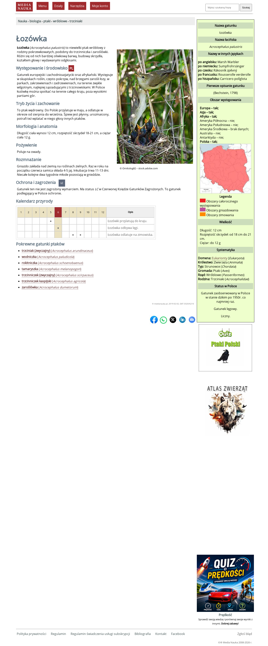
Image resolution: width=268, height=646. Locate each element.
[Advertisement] (225, 496)
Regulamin (58, 634)
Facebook (178, 634)
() (57, 251)
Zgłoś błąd (244, 634)
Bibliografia (143, 634)
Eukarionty (219, 258)
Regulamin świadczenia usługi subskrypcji (100, 634)
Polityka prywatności (31, 634)
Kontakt (161, 634)
